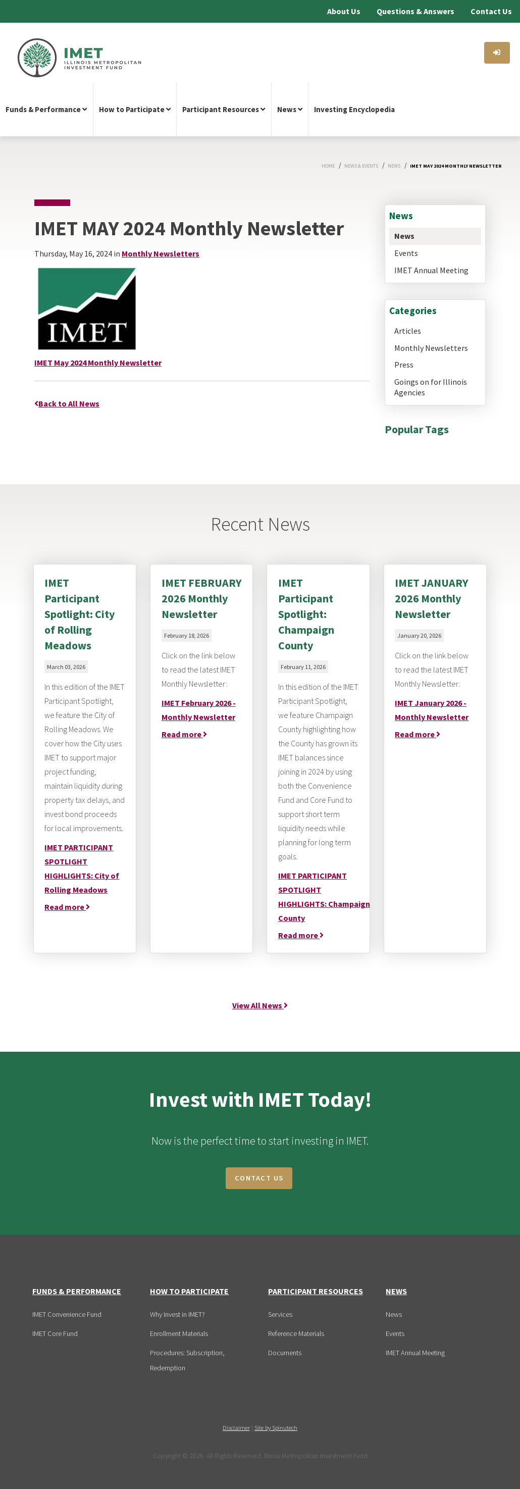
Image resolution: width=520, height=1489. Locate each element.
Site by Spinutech (275, 1427)
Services (280, 1314)
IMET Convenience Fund (66, 1314)
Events (406, 253)
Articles (407, 331)
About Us (343, 11)
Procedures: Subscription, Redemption (187, 1360)
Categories (413, 310)
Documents (284, 1352)
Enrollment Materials (179, 1333)
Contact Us (491, 11)
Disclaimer (236, 1427)
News (289, 109)
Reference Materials (296, 1333)
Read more (67, 907)
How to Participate (135, 109)
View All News (260, 1005)
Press (403, 365)
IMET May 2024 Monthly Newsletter (98, 362)
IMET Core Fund (55, 1333)
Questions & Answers (415, 11)
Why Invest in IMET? (177, 1314)
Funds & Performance (46, 109)
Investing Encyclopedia (354, 109)
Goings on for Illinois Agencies (430, 387)
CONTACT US (259, 1178)
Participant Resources (223, 109)
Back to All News (66, 403)
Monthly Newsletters (431, 348)
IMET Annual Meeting (431, 270)
